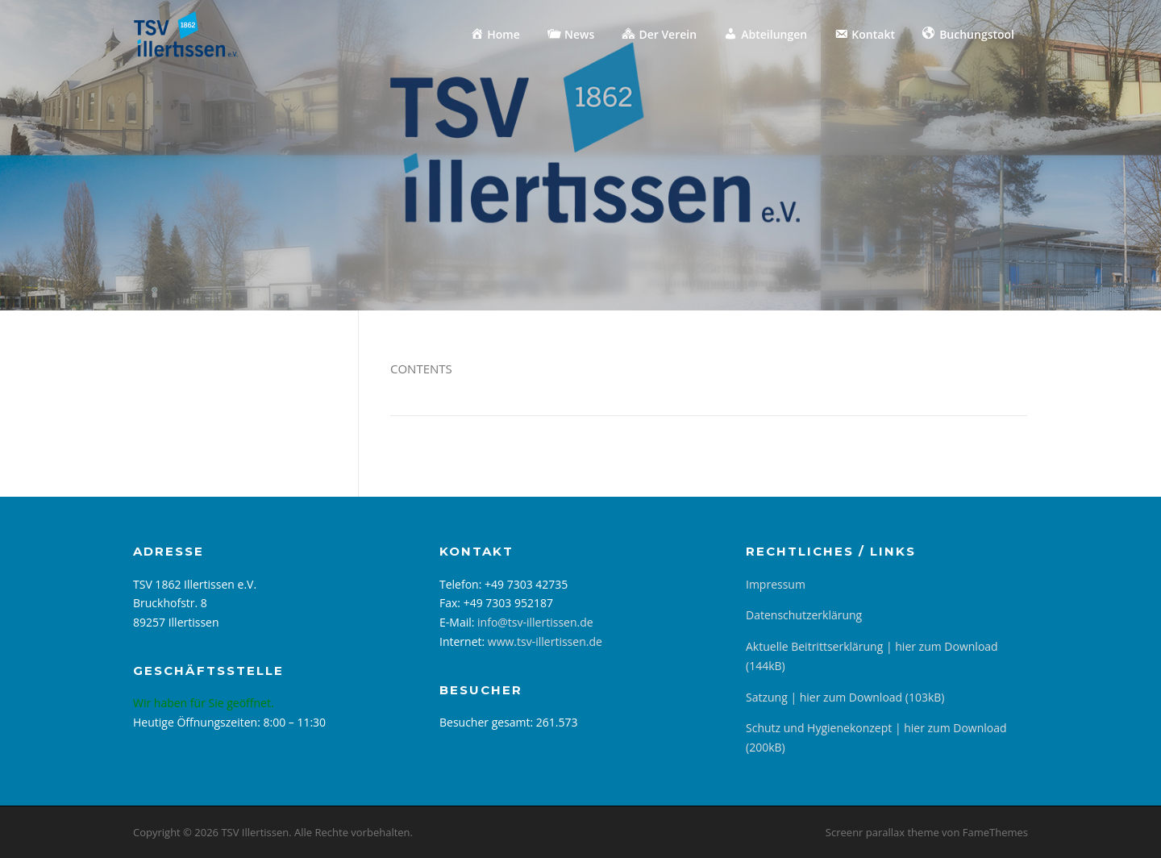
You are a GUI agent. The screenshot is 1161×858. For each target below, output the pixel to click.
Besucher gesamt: (487, 722)
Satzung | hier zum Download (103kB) (845, 697)
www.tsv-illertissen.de (545, 641)
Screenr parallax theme (882, 832)
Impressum (775, 584)
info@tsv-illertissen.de (535, 622)
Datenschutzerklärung (804, 615)
